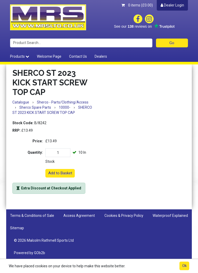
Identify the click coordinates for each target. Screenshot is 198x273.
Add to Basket (60, 173)
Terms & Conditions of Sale (32, 215)
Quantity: (35, 152)
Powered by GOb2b (29, 253)
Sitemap (17, 228)
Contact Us (78, 56)
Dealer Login (172, 5)
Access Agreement (79, 215)
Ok (184, 265)
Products (19, 56)
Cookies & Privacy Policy (123, 215)
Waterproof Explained (170, 215)
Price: (37, 141)
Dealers (101, 56)
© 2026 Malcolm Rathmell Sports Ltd (44, 240)
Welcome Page (49, 56)
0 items (137, 5)
